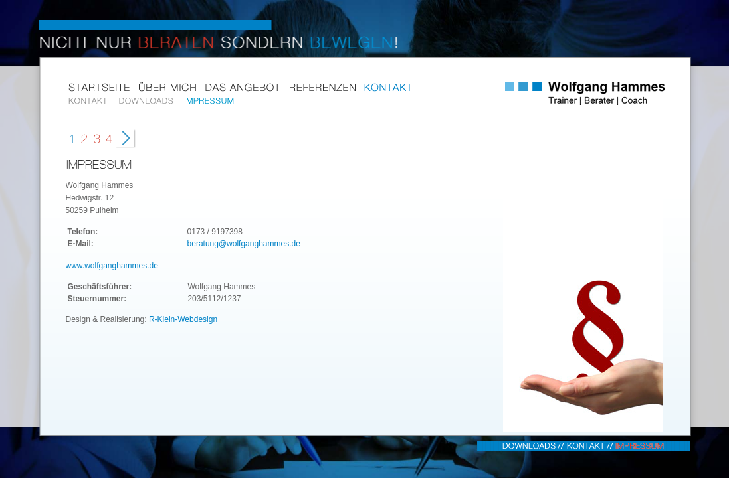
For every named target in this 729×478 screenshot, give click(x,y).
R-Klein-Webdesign (183, 319)
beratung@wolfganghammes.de (243, 243)
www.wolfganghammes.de (112, 265)
